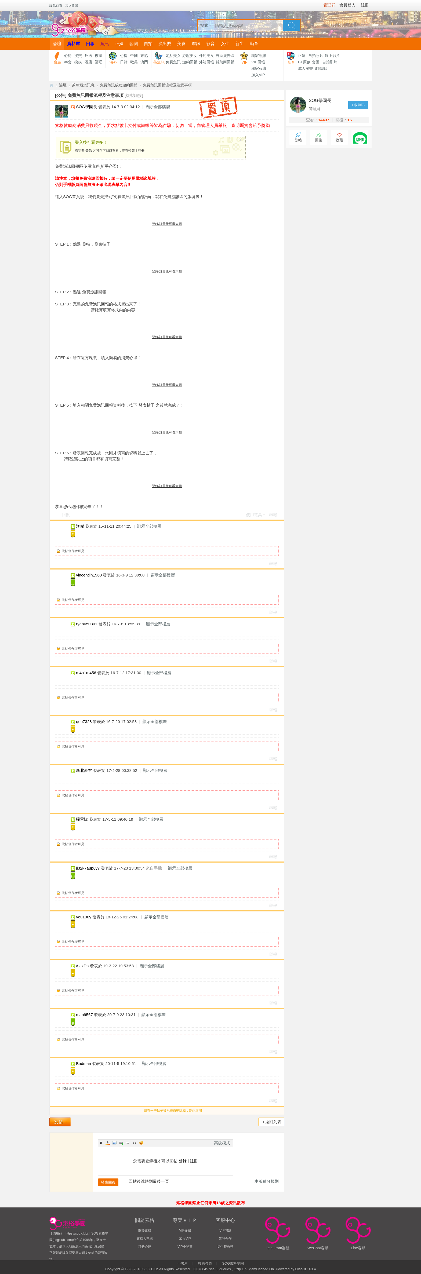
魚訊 (104, 43)
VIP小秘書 (184, 1247)
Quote (127, 1142)
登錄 (88, 150)
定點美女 (173, 55)
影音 (210, 43)
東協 (144, 55)
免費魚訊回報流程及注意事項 (167, 85)
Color (107, 1142)
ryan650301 (86, 624)
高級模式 (222, 1143)
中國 (134, 55)
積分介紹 (144, 1247)
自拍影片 (329, 62)
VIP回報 (258, 62)
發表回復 (108, 1182)
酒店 (88, 62)
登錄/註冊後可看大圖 (167, 224)
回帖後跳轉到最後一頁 (146, 1181)
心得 (68, 55)
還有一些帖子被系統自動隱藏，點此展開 (173, 1110)
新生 (239, 43)
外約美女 (206, 55)
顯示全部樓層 (158, 106)
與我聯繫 (205, 1263)
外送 (88, 55)
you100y (83, 917)
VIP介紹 (185, 1230)
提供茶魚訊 (225, 1247)
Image (114, 1142)
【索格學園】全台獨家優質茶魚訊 (51, 85)
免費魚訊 (173, 62)
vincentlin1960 (89, 575)
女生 (225, 43)
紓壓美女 (189, 55)
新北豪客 (84, 770)
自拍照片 (315, 55)
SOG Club (150, 1269)
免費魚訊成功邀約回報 (118, 85)
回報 (90, 43)
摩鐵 (196, 43)
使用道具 (254, 514)
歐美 (134, 62)
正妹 (119, 43)
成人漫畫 (305, 68)
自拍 (148, 43)
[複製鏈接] (134, 95)
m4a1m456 (86, 672)
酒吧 (98, 62)
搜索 (204, 25)
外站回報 (206, 62)
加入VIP (258, 75)
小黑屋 (182, 1263)
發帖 (298, 140)
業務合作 (225, 1238)
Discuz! (301, 1269)
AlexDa (82, 965)
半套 (68, 62)
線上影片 (332, 55)
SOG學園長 (86, 106)
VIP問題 (225, 1230)
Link (121, 1142)
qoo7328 (84, 721)
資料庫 (73, 43)
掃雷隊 (82, 819)
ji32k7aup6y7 (88, 868)
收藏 (339, 140)
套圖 (133, 43)
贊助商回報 (225, 62)
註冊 (141, 150)
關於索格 (144, 1230)
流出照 (164, 43)
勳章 (254, 43)
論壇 (57, 43)
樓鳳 (98, 55)
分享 (360, 140)
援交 (78, 55)
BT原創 (304, 62)
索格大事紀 (145, 1238)
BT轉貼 (321, 68)
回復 (66, 514)
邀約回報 (189, 62)
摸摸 (78, 62)
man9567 (84, 1014)
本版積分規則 (267, 1181)
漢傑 (80, 526)
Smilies (141, 1142)
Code (134, 1142)
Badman (83, 1063)
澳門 (144, 62)
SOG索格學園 (233, 1263)
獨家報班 (258, 68)
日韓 (124, 62)
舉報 (273, 514)
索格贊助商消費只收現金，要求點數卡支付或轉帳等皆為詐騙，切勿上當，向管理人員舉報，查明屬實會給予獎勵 (162, 125)
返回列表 (273, 1121)
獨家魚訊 (258, 55)
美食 (181, 43)
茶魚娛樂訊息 (83, 85)
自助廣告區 (225, 55)
